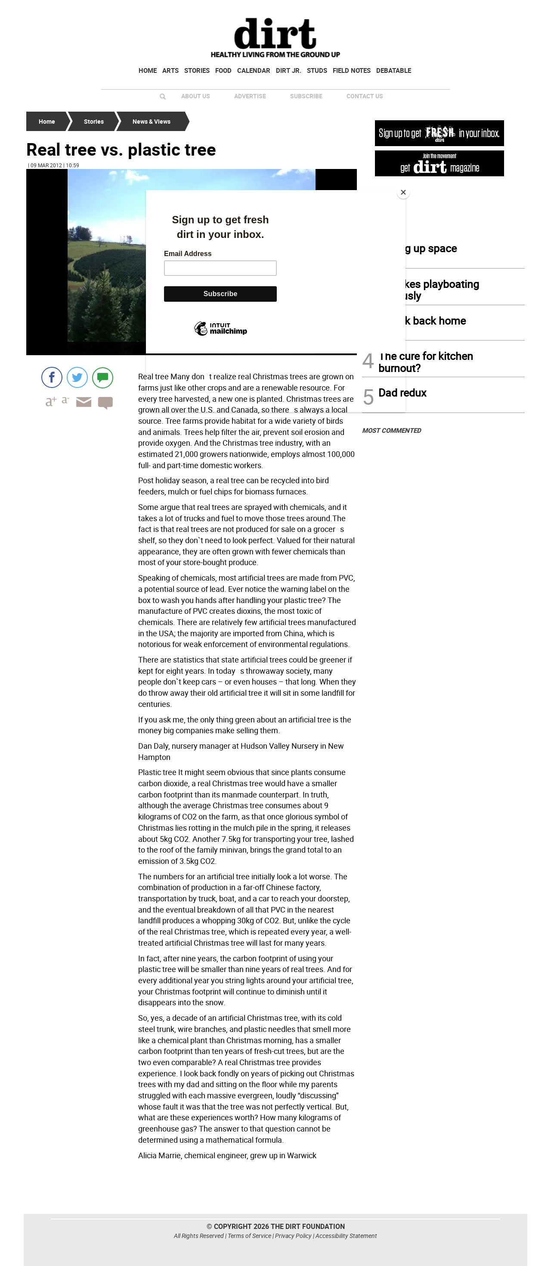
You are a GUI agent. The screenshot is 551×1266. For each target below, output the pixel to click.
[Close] (403, 192)
